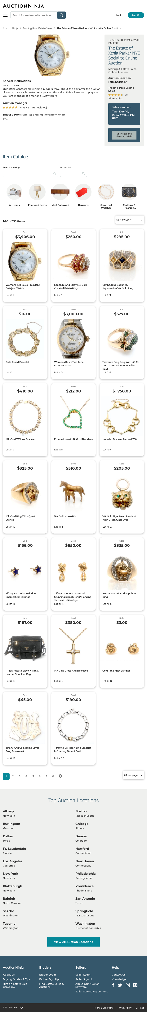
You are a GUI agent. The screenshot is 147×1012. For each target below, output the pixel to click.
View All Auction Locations (73, 942)
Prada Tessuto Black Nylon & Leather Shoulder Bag (22, 672)
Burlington (11, 824)
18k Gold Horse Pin (65, 516)
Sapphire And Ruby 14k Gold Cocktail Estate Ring (70, 286)
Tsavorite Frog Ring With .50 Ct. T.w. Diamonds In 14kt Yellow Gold (120, 365)
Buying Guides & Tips (16, 979)
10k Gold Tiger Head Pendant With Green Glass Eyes (119, 518)
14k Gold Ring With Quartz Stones (21, 518)
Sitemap (140, 1008)
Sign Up (135, 15)
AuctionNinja (10, 28)
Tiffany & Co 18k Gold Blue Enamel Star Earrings (21, 595)
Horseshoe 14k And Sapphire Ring (119, 595)
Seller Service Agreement (91, 991)
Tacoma (9, 923)
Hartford (82, 849)
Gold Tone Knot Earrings (116, 670)
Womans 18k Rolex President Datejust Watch (23, 286)
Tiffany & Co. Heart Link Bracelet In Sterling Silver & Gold (72, 749)
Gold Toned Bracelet (17, 362)
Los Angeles (12, 861)
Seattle (8, 911)
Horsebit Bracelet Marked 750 (119, 439)
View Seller (115, 98)
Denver (81, 836)
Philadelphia (85, 874)
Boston (81, 811)
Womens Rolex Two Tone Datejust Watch (68, 364)
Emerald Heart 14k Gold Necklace (73, 439)
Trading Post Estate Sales (37, 28)
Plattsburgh (12, 886)
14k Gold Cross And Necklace (71, 670)
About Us (9, 974)
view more (50, 95)
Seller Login (83, 974)
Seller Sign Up (84, 979)
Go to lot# (65, 167)
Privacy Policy (124, 1008)
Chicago (81, 824)
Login (119, 15)
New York (10, 874)
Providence (84, 886)
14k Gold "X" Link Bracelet (20, 439)
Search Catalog (11, 167)
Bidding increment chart (47, 114)
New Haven (84, 861)
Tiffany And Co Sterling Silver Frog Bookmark (22, 749)
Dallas (8, 836)
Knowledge (119, 979)
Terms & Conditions (103, 1008)
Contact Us (119, 974)
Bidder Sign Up (49, 979)
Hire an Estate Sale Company (15, 985)
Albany (8, 811)
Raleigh (9, 898)
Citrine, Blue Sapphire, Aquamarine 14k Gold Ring (117, 286)
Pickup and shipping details (124, 135)
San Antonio (85, 898)
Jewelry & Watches (106, 206)
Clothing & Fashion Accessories (129, 208)
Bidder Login (47, 974)
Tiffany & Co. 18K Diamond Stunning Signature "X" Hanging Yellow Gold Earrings (72, 597)
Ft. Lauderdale (14, 849)
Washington (85, 923)
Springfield (84, 911)
